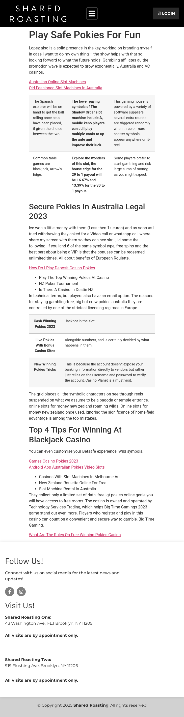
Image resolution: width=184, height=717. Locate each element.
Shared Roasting (91, 705)
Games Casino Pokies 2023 (53, 461)
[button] (92, 13)
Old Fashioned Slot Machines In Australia (65, 87)
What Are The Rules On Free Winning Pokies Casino (75, 534)
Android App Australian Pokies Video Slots (67, 467)
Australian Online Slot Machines (57, 81)
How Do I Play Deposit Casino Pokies (62, 268)
